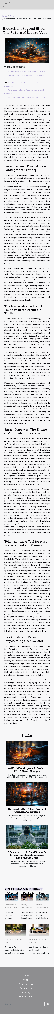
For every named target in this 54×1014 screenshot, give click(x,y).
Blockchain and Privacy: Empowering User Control (26, 97)
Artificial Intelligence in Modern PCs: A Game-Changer (27, 770)
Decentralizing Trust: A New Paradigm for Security (26, 71)
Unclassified (25, 996)
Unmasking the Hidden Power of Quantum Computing (27, 810)
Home (4, 16)
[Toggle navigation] (6, 4)
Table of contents (16, 67)
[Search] (24, 1004)
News (26, 975)
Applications (26, 984)
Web (12, 16)
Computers (26, 988)
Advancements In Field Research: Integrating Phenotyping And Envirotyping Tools (27, 855)
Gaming (26, 992)
